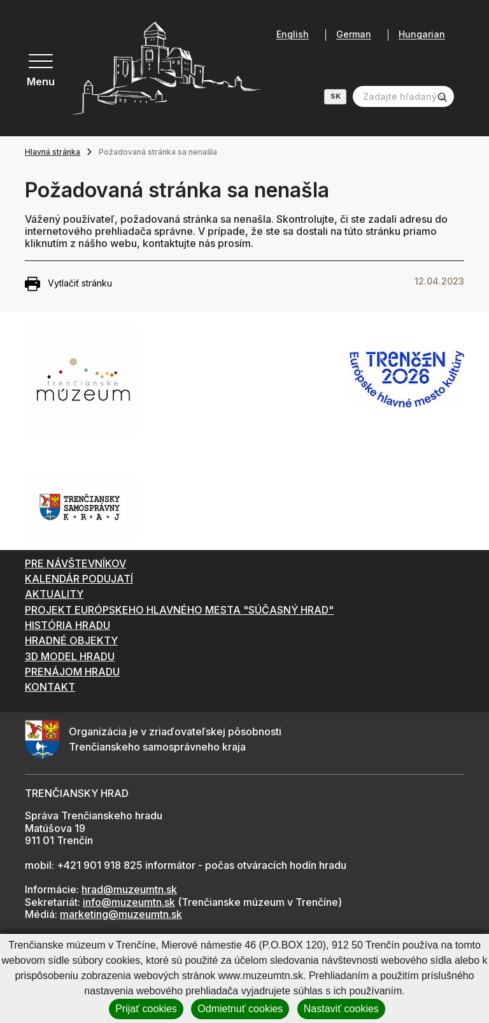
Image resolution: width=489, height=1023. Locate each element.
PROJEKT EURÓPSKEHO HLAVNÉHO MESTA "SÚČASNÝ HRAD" (179, 609)
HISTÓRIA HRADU (67, 625)
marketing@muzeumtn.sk (121, 914)
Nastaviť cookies (341, 1008)
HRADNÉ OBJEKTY (71, 640)
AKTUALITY (54, 594)
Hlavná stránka (52, 152)
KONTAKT (50, 687)
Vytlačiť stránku (68, 284)
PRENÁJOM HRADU (72, 671)
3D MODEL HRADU (70, 656)
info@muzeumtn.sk (129, 902)
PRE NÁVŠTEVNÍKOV (75, 563)
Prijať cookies (146, 1008)
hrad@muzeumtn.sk (129, 889)
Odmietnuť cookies (240, 1008)
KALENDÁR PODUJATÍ (79, 578)
